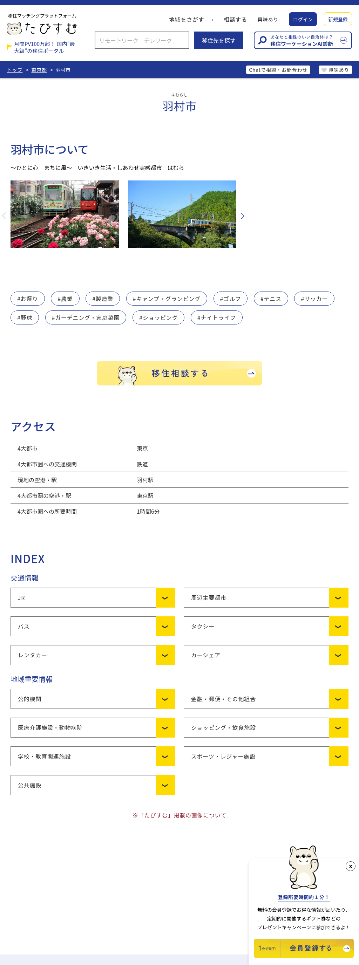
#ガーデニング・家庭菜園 (86, 317)
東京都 (39, 69)
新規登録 (338, 19)
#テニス (271, 298)
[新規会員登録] (304, 955)
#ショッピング (159, 317)
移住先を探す (219, 40)
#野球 (24, 317)
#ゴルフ (231, 298)
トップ (14, 69)
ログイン (303, 19)
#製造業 (103, 298)
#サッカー (315, 298)
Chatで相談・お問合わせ (278, 69)
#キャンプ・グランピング (167, 298)
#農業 (65, 298)
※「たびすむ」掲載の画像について (179, 815)
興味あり (268, 19)
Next (242, 215)
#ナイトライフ (217, 317)
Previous (4, 215)
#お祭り (27, 298)
